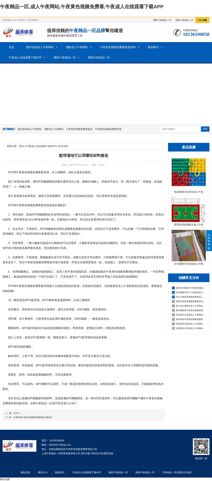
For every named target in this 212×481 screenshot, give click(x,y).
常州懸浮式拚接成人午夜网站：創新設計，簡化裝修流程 (189, 314)
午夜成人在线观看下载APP (25, 57)
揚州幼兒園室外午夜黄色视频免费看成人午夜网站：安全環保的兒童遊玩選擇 (189, 288)
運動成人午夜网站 (77, 47)
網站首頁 (25, 472)
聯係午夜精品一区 (184, 20)
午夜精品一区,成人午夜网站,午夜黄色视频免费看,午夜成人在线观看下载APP (82, 6)
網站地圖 (5, 479)
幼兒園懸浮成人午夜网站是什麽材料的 (189, 292)
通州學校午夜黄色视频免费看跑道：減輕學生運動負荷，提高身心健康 (189, 319)
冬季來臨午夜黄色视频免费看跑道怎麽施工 (33, 417)
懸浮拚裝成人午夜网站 (40, 47)
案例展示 (153, 47)
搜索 (205, 128)
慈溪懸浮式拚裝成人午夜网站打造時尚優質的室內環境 (189, 328)
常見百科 (63, 146)
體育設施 (108, 453)
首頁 (11, 47)
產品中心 (43, 472)
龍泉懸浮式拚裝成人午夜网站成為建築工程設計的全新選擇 (189, 323)
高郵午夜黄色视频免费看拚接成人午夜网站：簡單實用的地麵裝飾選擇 (189, 301)
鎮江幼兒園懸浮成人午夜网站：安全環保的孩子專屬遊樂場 (189, 306)
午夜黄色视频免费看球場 (108, 129)
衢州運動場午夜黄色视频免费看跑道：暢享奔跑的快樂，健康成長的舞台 (189, 310)
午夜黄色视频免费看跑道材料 (118, 47)
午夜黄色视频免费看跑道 (79, 129)
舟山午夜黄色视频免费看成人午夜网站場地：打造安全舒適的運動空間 (189, 297)
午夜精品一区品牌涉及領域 (176, 472)
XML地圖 (202, 20)
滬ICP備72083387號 (92, 453)
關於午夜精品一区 (162, 20)
